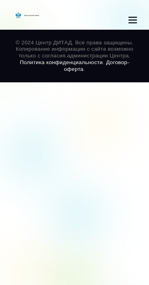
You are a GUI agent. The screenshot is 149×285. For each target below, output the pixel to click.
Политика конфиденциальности (61, 62)
